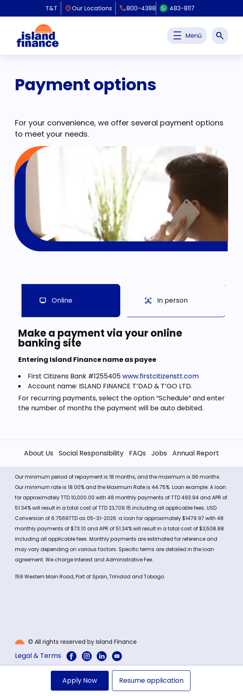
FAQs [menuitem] (137, 453)
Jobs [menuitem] (159, 453)
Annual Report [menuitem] (195, 453)
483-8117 (177, 8)
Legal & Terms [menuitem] (38, 655)
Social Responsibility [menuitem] (91, 453)
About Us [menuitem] (38, 453)
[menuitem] (71, 655)
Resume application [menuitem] (151, 680)
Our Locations (88, 8)
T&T (51, 8)
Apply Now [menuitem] (79, 680)
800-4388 (137, 8)
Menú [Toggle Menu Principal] (187, 35)
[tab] (70, 300)
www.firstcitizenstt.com (160, 376)
